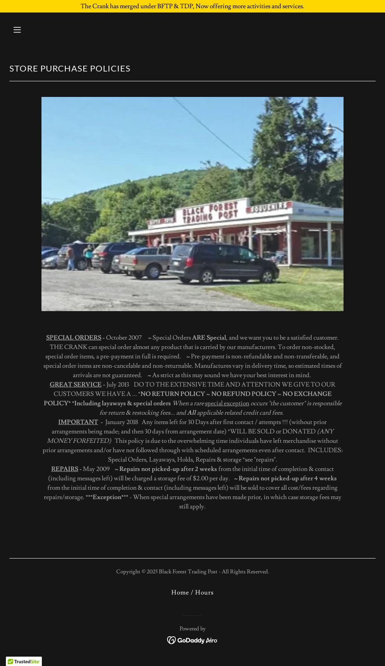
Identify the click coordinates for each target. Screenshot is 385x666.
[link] (192, 639)
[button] (51, 30)
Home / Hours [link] (192, 592)
